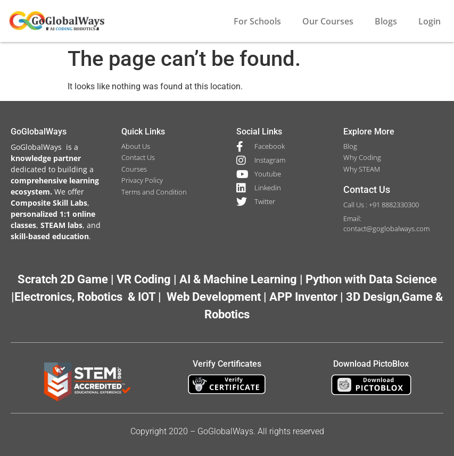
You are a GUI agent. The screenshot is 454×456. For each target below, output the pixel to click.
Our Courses (327, 21)
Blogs (386, 21)
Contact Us (366, 189)
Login (429, 21)
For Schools (257, 21)
